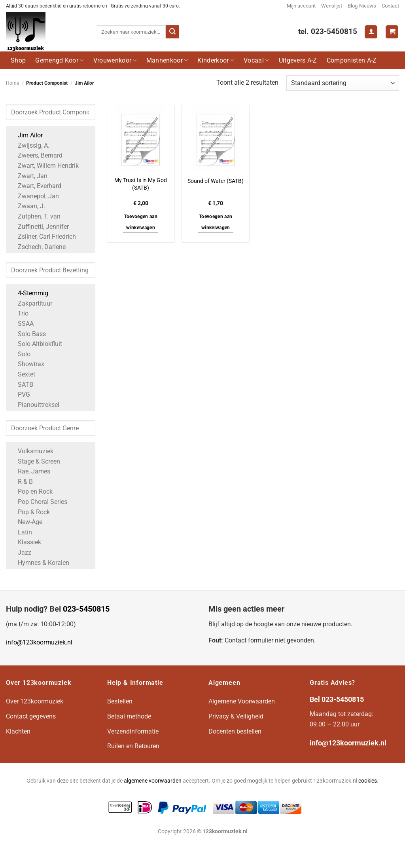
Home (12, 83)
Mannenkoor (167, 60)
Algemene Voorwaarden (241, 701)
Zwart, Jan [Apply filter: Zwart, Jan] (28, 176)
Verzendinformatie (133, 731)
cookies (367, 780)
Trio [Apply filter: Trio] (19, 313)
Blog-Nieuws (362, 6)
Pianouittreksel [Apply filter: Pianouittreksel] (34, 405)
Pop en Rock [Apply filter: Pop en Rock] (31, 491)
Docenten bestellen (234, 731)
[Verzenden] (172, 32)
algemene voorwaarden (153, 780)
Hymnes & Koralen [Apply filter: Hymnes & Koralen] (39, 562)
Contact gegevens (31, 716)
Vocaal (256, 60)
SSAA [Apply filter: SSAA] (22, 323)
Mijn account (301, 6)
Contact (390, 6)
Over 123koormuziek (34, 701)
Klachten (18, 731)
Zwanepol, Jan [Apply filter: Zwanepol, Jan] (34, 196)
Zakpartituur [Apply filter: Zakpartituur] (31, 303)
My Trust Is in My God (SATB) (140, 184)
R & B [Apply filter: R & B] (21, 481)
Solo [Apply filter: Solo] (20, 354)
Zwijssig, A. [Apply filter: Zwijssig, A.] (29, 145)
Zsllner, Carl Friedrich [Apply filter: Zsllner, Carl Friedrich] (43, 236)
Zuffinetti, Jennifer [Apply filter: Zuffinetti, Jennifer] (39, 226)
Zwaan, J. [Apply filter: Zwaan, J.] (27, 206)
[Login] (371, 31)
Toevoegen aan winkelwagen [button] (141, 222)
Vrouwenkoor (115, 60)
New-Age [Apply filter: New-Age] (26, 522)
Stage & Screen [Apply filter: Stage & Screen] (35, 461)
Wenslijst (331, 6)
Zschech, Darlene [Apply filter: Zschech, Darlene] (38, 247)
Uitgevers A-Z (298, 60)
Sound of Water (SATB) (215, 181)
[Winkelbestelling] (342, 83)
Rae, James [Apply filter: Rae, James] (30, 471)
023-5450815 (86, 609)
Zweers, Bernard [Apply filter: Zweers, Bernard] (36, 155)
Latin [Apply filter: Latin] (21, 532)
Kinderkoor (215, 60)
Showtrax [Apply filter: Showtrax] (27, 364)
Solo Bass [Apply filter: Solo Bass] (28, 334)
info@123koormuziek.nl (39, 642)
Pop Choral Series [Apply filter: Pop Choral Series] (38, 502)
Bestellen (119, 701)
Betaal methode (129, 716)
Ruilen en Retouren (133, 746)
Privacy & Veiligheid (235, 716)
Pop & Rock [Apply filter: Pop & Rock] (30, 512)
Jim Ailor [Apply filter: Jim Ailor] (26, 135)
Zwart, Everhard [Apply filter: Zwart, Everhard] (35, 186)
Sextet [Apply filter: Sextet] (22, 374)
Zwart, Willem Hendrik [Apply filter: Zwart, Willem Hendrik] (44, 165)
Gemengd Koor (59, 60)
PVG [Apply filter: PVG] (20, 394)
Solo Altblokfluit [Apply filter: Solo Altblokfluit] (36, 344)
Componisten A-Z (352, 60)
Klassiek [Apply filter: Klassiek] (25, 542)
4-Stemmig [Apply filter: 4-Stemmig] (29, 293)
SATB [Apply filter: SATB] (21, 384)
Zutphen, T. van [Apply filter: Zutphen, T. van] (35, 216)
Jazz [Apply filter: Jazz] (20, 552)
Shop (18, 60)
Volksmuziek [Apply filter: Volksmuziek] (31, 451)
